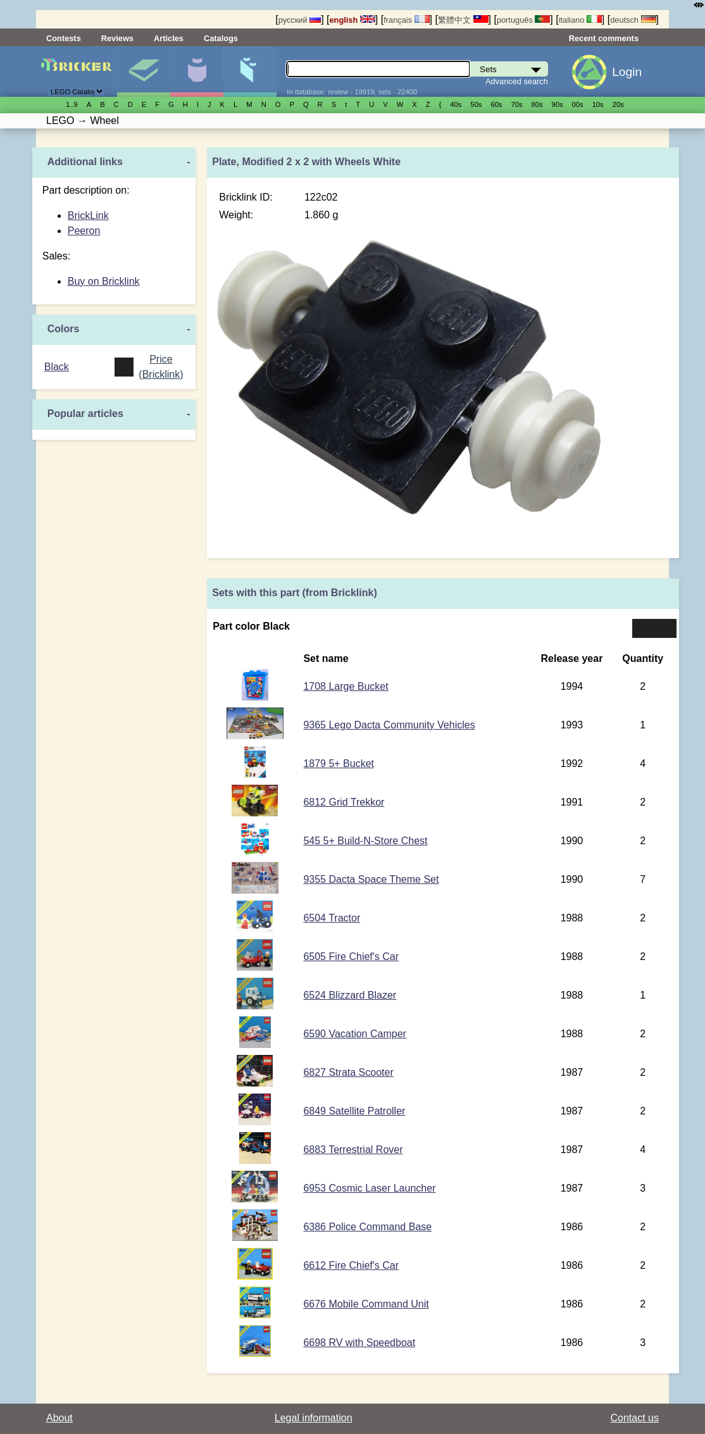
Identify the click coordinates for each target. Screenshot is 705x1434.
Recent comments (604, 38)
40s (455, 104)
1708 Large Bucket (345, 686)
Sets (143, 71)
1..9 (72, 104)
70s (516, 104)
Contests (63, 38)
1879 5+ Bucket (338, 763)
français (406, 20)
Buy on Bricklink (104, 281)
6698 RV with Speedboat (359, 1342)
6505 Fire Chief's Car (351, 956)
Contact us (635, 1417)
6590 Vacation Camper (354, 1033)
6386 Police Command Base (367, 1226)
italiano (580, 20)
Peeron (84, 230)
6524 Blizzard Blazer (349, 995)
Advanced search (516, 81)
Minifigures (196, 71)
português (523, 20)
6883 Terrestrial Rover (352, 1149)
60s (496, 104)
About (59, 1417)
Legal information (313, 1417)
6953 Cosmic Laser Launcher (369, 1188)
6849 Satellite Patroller (354, 1111)
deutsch (633, 20)
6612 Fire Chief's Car (351, 1265)
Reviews (117, 38)
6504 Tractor (331, 918)
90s (557, 104)
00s (577, 104)
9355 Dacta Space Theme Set (371, 879)
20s (618, 104)
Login (627, 71)
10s (598, 104)
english (352, 20)
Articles (169, 38)
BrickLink (88, 215)
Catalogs (221, 38)
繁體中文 (463, 20)
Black (56, 366)
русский (299, 20)
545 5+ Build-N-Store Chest (365, 840)
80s (537, 104)
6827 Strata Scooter (348, 1072)
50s (476, 104)
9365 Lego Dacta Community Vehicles (389, 725)
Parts (249, 71)
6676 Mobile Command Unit (365, 1304)
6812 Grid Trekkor (343, 802)
